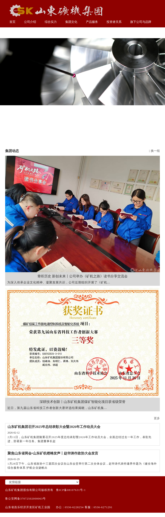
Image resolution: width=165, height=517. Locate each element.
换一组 (154, 151)
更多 (157, 418)
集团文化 (71, 22)
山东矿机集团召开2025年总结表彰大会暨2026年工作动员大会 (54, 427)
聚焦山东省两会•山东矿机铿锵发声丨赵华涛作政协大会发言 (53, 453)
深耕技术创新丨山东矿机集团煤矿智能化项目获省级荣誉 (82, 402)
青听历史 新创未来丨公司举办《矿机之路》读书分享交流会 (82, 276)
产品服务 (92, 22)
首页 (12, 22)
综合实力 (51, 22)
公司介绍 (30, 22)
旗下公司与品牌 (140, 22)
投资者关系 (114, 22)
